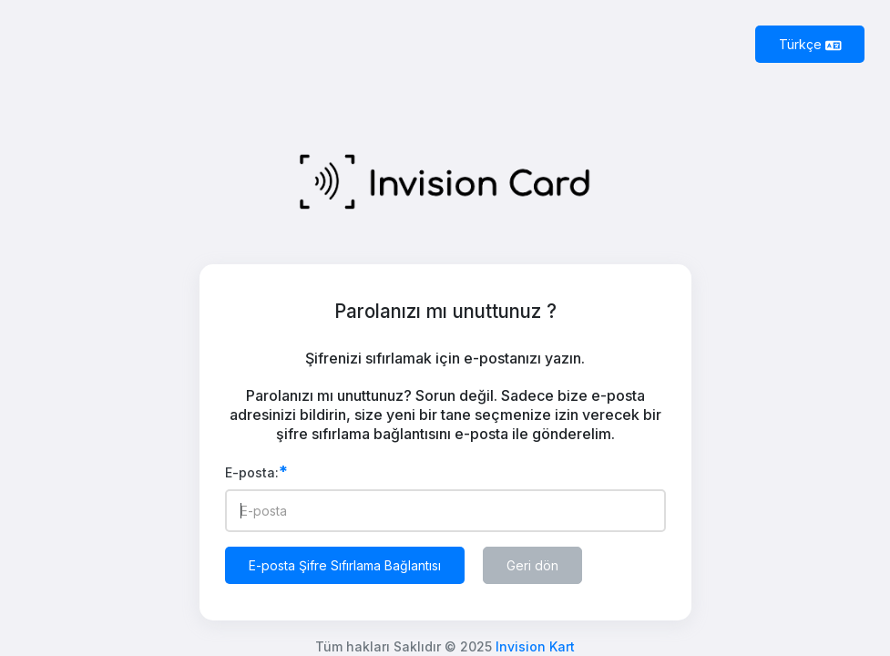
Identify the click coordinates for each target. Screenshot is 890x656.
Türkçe (810, 44)
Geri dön (532, 565)
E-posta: (256, 472)
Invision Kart (535, 646)
